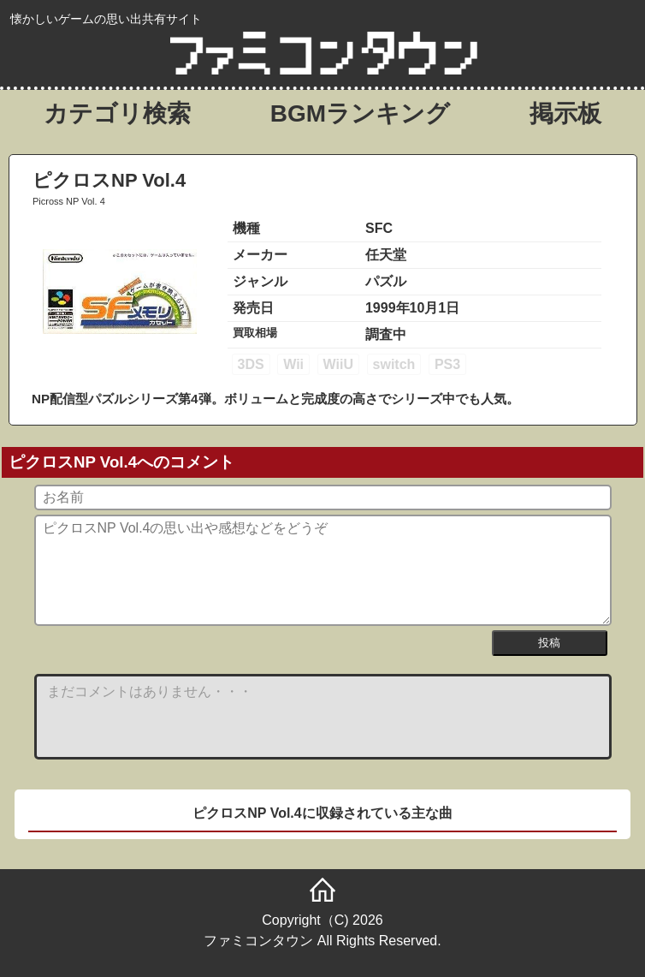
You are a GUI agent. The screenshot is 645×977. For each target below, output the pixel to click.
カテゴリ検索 (117, 113)
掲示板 (565, 113)
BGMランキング (360, 113)
